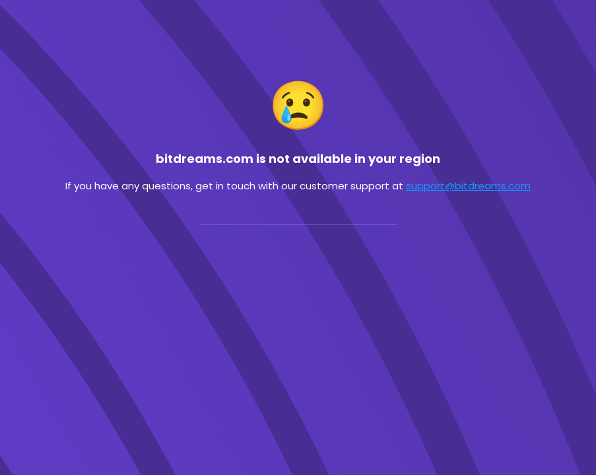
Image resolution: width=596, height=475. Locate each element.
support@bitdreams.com (468, 186)
